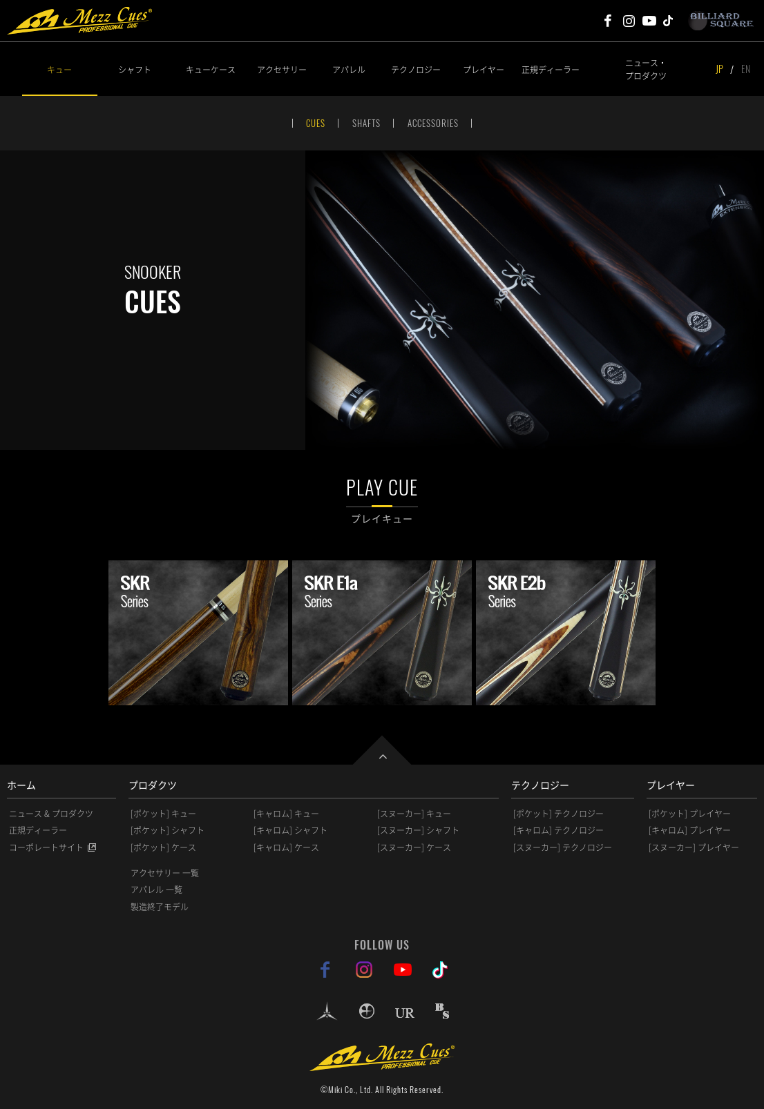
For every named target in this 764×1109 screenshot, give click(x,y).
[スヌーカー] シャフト (418, 830)
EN (745, 68)
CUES (315, 123)
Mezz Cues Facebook (608, 21)
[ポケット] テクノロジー (558, 813)
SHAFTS (366, 123)
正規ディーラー (551, 69)
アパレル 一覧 (156, 889)
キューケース (211, 69)
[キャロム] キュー (286, 813)
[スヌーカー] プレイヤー (694, 847)
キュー (59, 69)
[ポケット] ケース (163, 847)
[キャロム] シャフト (290, 830)
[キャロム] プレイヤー (690, 830)
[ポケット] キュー (163, 813)
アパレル (348, 69)
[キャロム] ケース (286, 847)
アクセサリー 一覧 (165, 873)
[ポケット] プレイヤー (690, 813)
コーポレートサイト (46, 847)
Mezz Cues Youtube (649, 21)
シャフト (134, 69)
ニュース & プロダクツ (51, 813)
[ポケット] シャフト (167, 830)
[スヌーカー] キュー (414, 813)
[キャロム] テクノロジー (558, 830)
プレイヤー (483, 69)
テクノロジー (416, 69)
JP (719, 68)
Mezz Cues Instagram (629, 21)
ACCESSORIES (433, 123)
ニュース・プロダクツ (646, 69)
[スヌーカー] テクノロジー (562, 847)
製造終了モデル (160, 907)
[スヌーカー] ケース (414, 847)
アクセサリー (282, 69)
